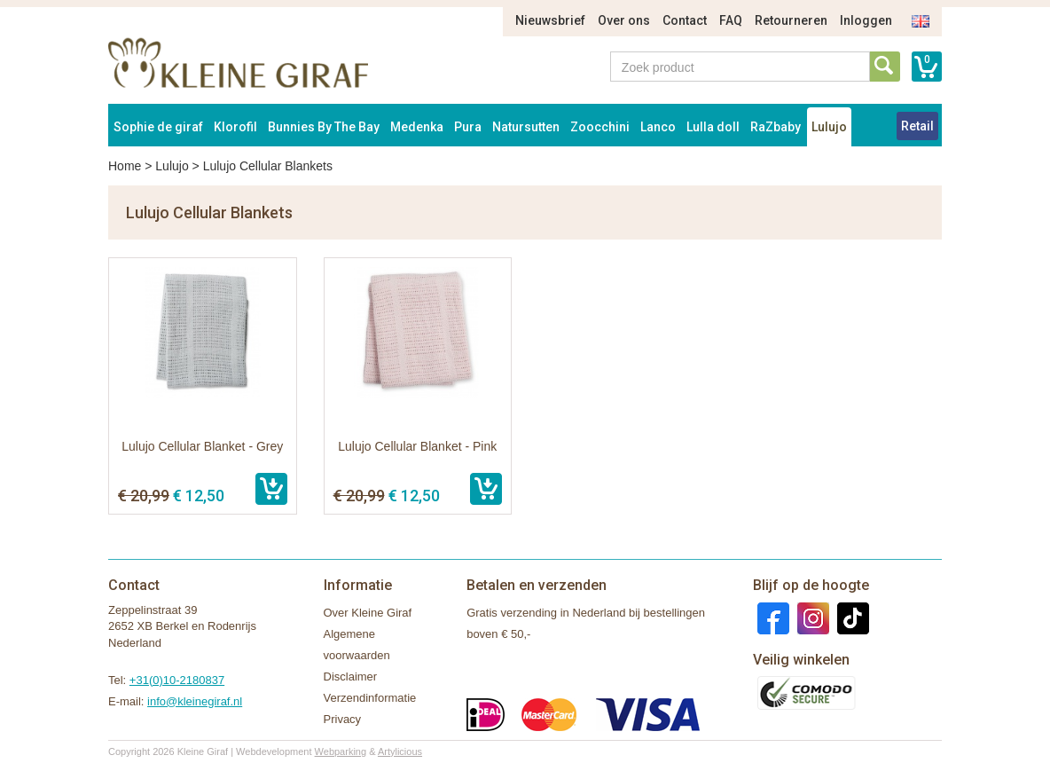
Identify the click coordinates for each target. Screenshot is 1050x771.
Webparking (341, 751)
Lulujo (829, 127)
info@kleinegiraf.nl (194, 701)
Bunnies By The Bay (324, 127)
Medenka (416, 127)
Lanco (658, 127)
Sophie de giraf (158, 127)
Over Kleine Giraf (368, 612)
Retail (917, 126)
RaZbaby (775, 127)
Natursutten (526, 127)
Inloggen (866, 20)
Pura (468, 127)
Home (124, 166)
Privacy (343, 719)
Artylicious (400, 751)
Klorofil (235, 127)
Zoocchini (600, 127)
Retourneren (791, 20)
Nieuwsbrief (550, 20)
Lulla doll (713, 127)
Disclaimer (351, 676)
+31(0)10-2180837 (176, 680)
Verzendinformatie (370, 697)
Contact (684, 20)
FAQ (730, 20)
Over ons (624, 20)
